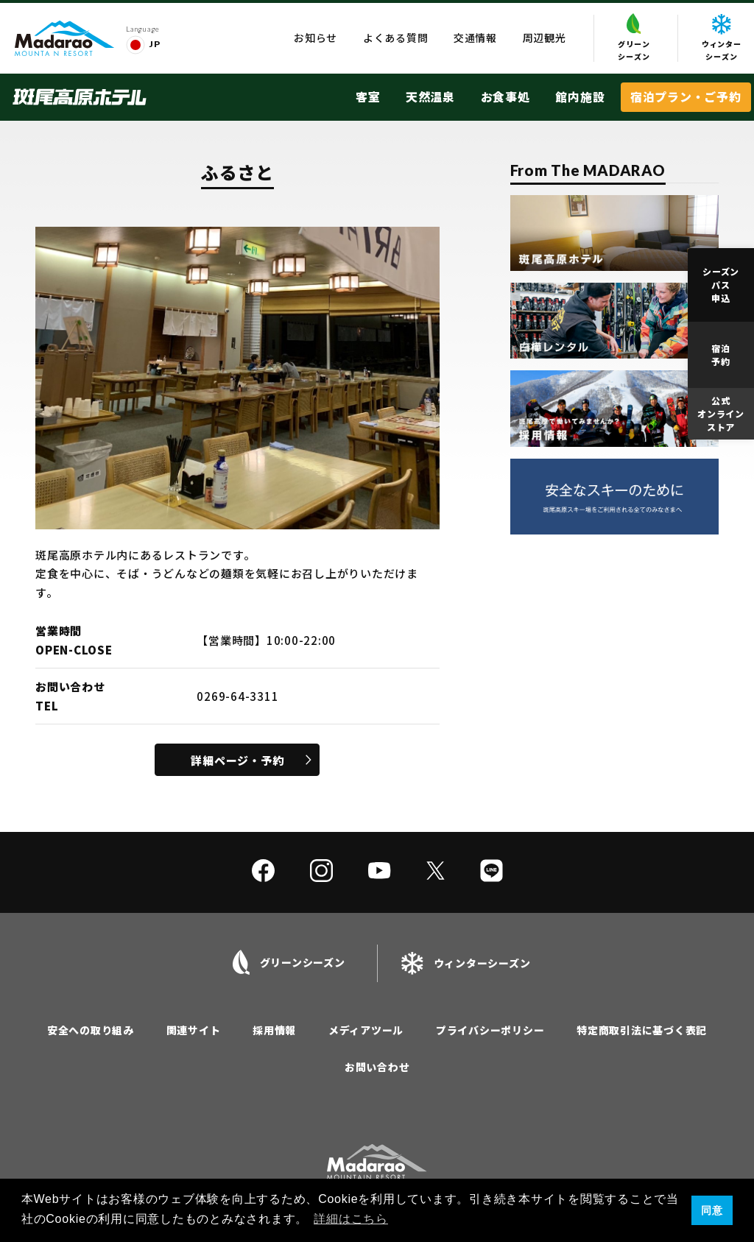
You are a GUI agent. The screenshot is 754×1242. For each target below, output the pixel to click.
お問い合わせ (377, 1066)
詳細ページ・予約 (237, 760)
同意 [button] (712, 1210)
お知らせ (315, 37)
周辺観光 (544, 37)
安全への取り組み (90, 1030)
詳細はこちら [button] (351, 1219)
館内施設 (580, 96)
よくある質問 (396, 37)
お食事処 (505, 96)
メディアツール (366, 1030)
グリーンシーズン (633, 37)
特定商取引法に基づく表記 (642, 1030)
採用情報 (274, 1030)
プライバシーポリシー (490, 1030)
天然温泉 (430, 96)
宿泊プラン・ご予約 (685, 96)
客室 (368, 96)
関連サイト (193, 1030)
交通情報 (475, 37)
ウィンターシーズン (721, 38)
